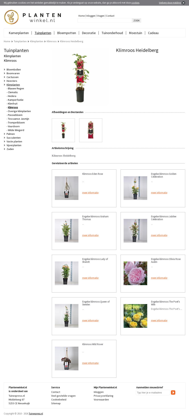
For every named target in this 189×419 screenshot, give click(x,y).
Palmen (11, 134)
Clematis (13, 92)
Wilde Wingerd (16, 130)
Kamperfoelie (15, 99)
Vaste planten (14, 141)
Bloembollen (14, 69)
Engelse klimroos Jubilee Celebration (163, 218)
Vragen (100, 15)
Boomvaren (13, 73)
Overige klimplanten (19, 111)
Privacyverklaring (103, 395)
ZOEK (136, 20)
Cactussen (13, 77)
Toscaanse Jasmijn (18, 118)
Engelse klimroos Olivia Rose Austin (165, 260)
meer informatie (90, 192)
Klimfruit (12, 103)
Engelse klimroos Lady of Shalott (95, 260)
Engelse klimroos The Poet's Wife (165, 303)
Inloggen (90, 15)
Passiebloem (15, 115)
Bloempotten (66, 33)
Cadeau (153, 33)
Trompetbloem (16, 122)
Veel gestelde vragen (63, 395)
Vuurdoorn (14, 126)
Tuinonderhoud (112, 33)
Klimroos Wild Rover (92, 344)
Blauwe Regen (16, 88)
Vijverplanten (14, 145)
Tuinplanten (43, 33)
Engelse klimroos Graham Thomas (95, 218)
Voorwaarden (101, 399)
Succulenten (14, 137)
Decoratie (89, 33)
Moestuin (135, 33)
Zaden (10, 149)
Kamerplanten (19, 33)
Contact (110, 15)
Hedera (12, 96)
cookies (135, 2)
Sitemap (56, 403)
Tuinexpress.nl (36, 413)
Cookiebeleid (58, 399)
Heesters (12, 81)
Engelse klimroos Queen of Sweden (95, 303)
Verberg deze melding (170, 2)
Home (81, 15)
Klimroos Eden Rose (92, 174)
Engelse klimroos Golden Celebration (163, 175)
